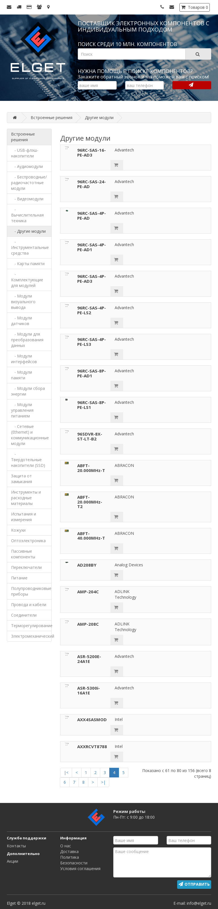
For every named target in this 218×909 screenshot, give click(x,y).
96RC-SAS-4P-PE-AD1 (91, 247)
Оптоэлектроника (28, 540)
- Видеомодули (27, 198)
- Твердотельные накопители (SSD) (28, 459)
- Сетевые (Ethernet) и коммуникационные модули (30, 435)
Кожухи (18, 530)
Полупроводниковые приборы (31, 591)
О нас (65, 845)
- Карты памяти (28, 263)
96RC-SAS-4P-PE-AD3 (91, 278)
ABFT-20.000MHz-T (91, 468)
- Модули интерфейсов (24, 358)
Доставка (69, 851)
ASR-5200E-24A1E (89, 659)
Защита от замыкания (21, 478)
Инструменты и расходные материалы (26, 497)
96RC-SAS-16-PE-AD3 (91, 152)
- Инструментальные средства (30, 247)
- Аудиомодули (27, 166)
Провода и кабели (28, 604)
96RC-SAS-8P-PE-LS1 (91, 405)
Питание (19, 578)
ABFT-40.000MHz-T (91, 536)
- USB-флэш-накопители (24, 153)
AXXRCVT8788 (92, 746)
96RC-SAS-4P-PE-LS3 (91, 341)
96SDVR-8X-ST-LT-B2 (89, 436)
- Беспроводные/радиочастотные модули (29, 182)
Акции (12, 861)
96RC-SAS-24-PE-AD (91, 184)
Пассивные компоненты (23, 553)
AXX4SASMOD (92, 719)
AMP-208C (88, 624)
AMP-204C (88, 591)
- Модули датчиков (21, 320)
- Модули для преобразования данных (27, 339)
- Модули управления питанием (22, 410)
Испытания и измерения (23, 516)
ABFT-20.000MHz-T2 (89, 501)
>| (103, 782)
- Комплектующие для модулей (27, 279)
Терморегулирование (31, 625)
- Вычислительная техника (27, 215)
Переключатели (26, 567)
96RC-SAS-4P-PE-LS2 (91, 310)
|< (66, 772)
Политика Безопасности (73, 860)
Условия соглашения (80, 868)
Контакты (16, 845)
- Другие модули (28, 231)
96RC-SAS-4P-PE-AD (91, 215)
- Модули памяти (21, 374)
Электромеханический (31, 636)
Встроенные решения (23, 136)
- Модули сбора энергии (28, 391)
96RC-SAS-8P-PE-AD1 (91, 373)
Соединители (24, 615)
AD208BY (87, 565)
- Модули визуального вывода (23, 301)
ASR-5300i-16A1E (88, 690)
